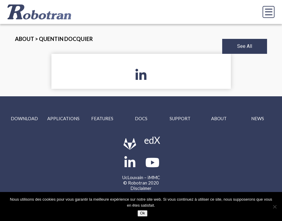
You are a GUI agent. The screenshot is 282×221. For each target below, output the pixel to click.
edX (152, 140)
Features (102, 118)
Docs (141, 118)
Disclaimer (141, 188)
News (257, 118)
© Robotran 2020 (141, 182)
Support (180, 118)
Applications (63, 118)
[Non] (275, 207)
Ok (142, 213)
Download (24, 118)
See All (244, 46)
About (219, 118)
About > (27, 39)
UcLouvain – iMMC (141, 177)
